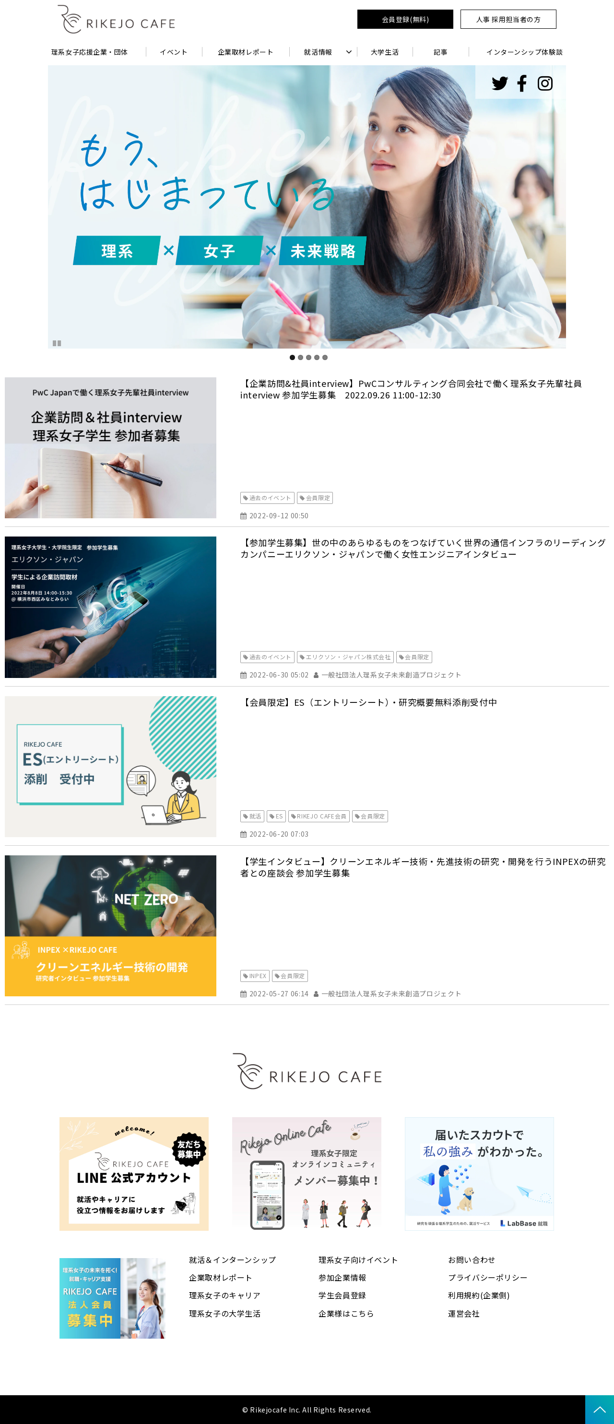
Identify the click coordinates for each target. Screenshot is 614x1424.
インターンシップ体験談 (524, 52)
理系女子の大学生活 (225, 1313)
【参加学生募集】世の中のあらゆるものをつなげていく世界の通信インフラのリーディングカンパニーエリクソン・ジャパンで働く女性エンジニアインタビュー (423, 548)
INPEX (258, 975)
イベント (174, 52)
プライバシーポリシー (488, 1277)
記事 (441, 52)
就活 (255, 816)
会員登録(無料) (405, 19)
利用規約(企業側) (479, 1295)
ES (279, 816)
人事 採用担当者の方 (508, 19)
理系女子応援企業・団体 (89, 52)
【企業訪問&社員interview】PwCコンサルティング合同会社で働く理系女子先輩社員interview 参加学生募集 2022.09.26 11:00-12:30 (411, 389)
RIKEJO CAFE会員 (321, 816)
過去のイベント (270, 497)
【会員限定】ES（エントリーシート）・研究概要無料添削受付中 (368, 702)
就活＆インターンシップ (232, 1259)
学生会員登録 (342, 1295)
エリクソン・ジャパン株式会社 (348, 657)
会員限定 (318, 497)
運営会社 (464, 1313)
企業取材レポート (245, 52)
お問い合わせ (472, 1259)
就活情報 (318, 52)
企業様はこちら (346, 1313)
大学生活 (385, 52)
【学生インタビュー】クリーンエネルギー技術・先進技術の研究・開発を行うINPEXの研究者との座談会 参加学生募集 (423, 867)
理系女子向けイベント (358, 1259)
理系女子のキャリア (225, 1295)
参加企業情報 (342, 1277)
